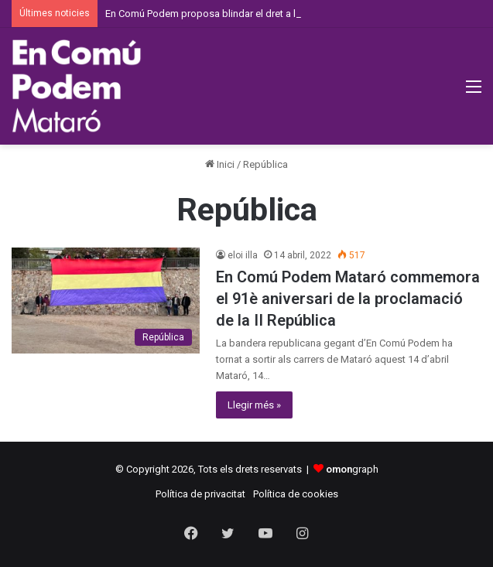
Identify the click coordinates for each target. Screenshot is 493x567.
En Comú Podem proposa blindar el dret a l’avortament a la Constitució (262, 13)
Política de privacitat (200, 494)
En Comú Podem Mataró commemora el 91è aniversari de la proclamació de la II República (348, 299)
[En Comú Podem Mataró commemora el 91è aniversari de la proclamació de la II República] (106, 301)
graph (352, 469)
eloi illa (243, 255)
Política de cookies (295, 494)
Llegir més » (254, 405)
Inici (220, 164)
